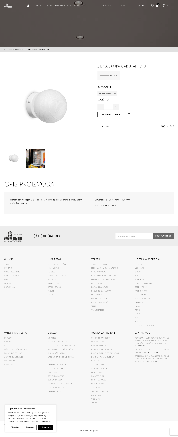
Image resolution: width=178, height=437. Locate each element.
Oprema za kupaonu (57, 365)
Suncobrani (10, 361)
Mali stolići (53, 283)
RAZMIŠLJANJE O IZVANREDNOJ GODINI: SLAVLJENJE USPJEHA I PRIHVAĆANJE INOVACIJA (153, 358)
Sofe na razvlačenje (58, 264)
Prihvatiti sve (46, 427)
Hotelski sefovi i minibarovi (61, 346)
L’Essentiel (140, 268)
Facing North (141, 291)
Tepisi (93, 306)
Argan (138, 318)
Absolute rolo (98, 365)
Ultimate (95, 361)
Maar (137, 306)
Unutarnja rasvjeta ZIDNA (107, 93)
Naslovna (8, 50)
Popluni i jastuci (99, 287)
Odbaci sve (30, 427)
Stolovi (52, 280)
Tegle (50, 361)
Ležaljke (8, 346)
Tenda (94, 403)
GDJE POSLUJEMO (12, 272)
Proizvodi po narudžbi (57, 5)
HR (167, 5)
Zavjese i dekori (99, 264)
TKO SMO (8, 264)
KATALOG (8, 283)
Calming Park (141, 302)
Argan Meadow (142, 299)
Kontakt (141, 5)
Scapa (138, 322)
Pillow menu (97, 295)
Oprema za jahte (56, 391)
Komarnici (96, 395)
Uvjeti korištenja (13, 276)
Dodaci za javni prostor (60, 384)
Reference (122, 5)
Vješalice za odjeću (58, 342)
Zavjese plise (97, 376)
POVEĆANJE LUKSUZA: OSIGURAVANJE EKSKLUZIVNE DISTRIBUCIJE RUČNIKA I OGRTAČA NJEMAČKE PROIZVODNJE (152, 340)
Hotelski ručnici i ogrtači (104, 276)
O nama (37, 5)
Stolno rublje (98, 272)
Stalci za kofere (56, 376)
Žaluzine (95, 388)
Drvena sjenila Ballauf (102, 349)
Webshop (107, 5)
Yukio (137, 276)
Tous (137, 310)
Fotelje (51, 272)
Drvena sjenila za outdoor (105, 353)
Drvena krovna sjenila (102, 357)
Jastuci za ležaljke (13, 357)
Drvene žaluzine (99, 346)
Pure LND (139, 264)
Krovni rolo (97, 384)
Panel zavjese (98, 372)
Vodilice (52, 338)
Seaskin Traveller (143, 283)
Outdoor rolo (98, 342)
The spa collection (144, 325)
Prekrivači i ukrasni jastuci (104, 268)
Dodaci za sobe (55, 369)
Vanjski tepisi (97, 310)
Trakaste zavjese (99, 391)
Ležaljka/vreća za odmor (17, 349)
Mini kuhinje (53, 268)
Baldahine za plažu (13, 353)
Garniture (9, 365)
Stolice (51, 295)
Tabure (51, 291)
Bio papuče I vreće (57, 353)
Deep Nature (141, 287)
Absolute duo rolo (101, 369)
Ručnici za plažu (99, 299)
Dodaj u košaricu (111, 114)
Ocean (138, 272)
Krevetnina (96, 283)
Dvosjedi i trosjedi (57, 276)
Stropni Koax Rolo (100, 338)
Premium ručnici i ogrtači (103, 280)
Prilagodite (15, 427)
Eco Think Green (143, 280)
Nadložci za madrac (101, 291)
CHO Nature (140, 295)
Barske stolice (55, 287)
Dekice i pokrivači (100, 302)
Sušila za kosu (55, 380)
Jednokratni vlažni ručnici (61, 349)
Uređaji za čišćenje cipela (61, 357)
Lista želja (9, 287)
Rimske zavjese (98, 380)
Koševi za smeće (56, 388)
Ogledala (52, 372)
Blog (76, 5)
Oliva (137, 314)
